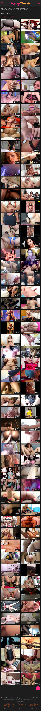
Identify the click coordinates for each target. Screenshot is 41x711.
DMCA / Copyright (9, 706)
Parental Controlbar (8, 704)
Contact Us (33, 706)
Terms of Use (22, 704)
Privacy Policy (34, 704)
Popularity (5, 16)
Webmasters (22, 706)
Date (12, 16)
